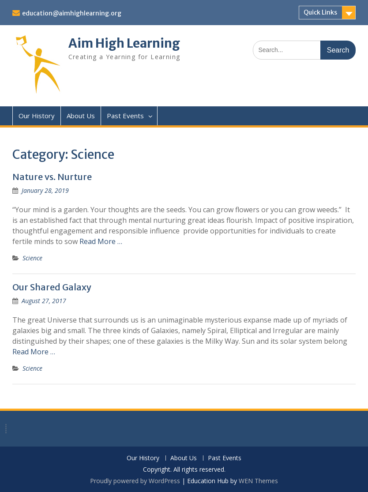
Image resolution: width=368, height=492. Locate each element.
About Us (81, 115)
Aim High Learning (124, 43)
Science (32, 258)
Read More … (100, 241)
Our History (37, 115)
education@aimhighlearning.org (71, 13)
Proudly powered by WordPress (135, 481)
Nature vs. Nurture (52, 176)
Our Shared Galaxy (51, 287)
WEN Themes (258, 481)
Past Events (125, 115)
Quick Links (320, 12)
